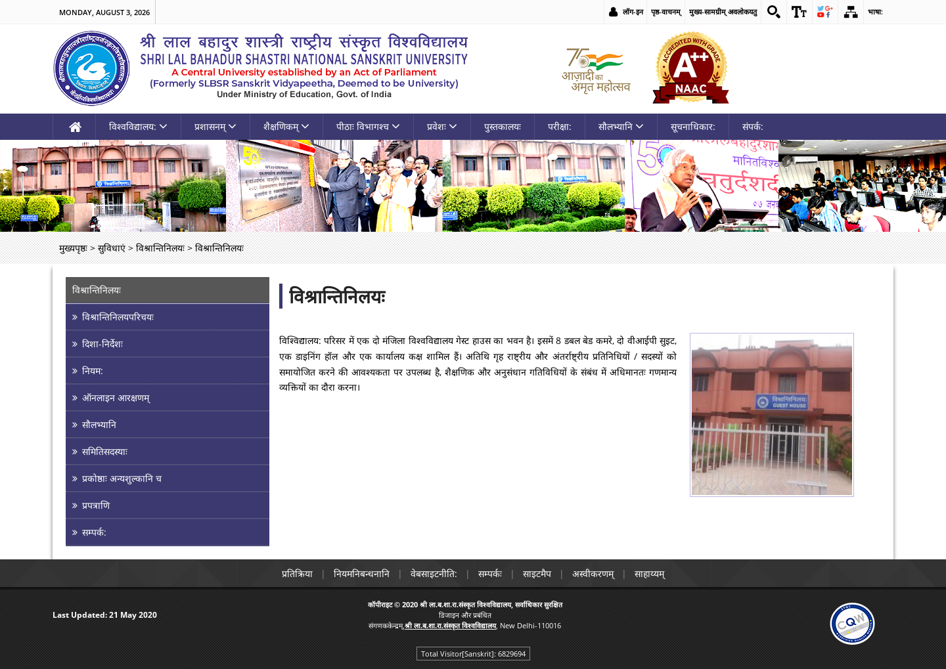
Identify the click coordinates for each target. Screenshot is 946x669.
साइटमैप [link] (537, 573)
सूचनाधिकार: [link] (693, 126)
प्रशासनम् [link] (215, 126)
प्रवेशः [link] (442, 126)
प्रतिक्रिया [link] (297, 573)
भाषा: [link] (875, 11)
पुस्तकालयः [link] (502, 126)
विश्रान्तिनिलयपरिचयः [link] (118, 317)
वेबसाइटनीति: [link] (434, 573)
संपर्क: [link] (752, 126)
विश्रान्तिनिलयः (337, 296)
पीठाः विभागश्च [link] (368, 126)
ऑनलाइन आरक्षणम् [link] (115, 397)
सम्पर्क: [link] (94, 532)
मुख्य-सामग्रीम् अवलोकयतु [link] (723, 11)
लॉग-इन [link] (633, 11)
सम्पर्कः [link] (490, 573)
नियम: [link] (92, 370)
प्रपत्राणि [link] (96, 505)
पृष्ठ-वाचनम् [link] (666, 11)
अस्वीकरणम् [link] (593, 573)
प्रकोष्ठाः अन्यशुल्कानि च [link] (122, 478)
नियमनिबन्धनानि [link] (362, 573)
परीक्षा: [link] (560, 126)
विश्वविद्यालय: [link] (138, 126)
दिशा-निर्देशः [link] (102, 343)
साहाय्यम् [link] (649, 573)
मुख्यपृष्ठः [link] (73, 248)
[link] (773, 12)
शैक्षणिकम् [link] (286, 126)
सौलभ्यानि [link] (621, 126)
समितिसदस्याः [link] (104, 451)
